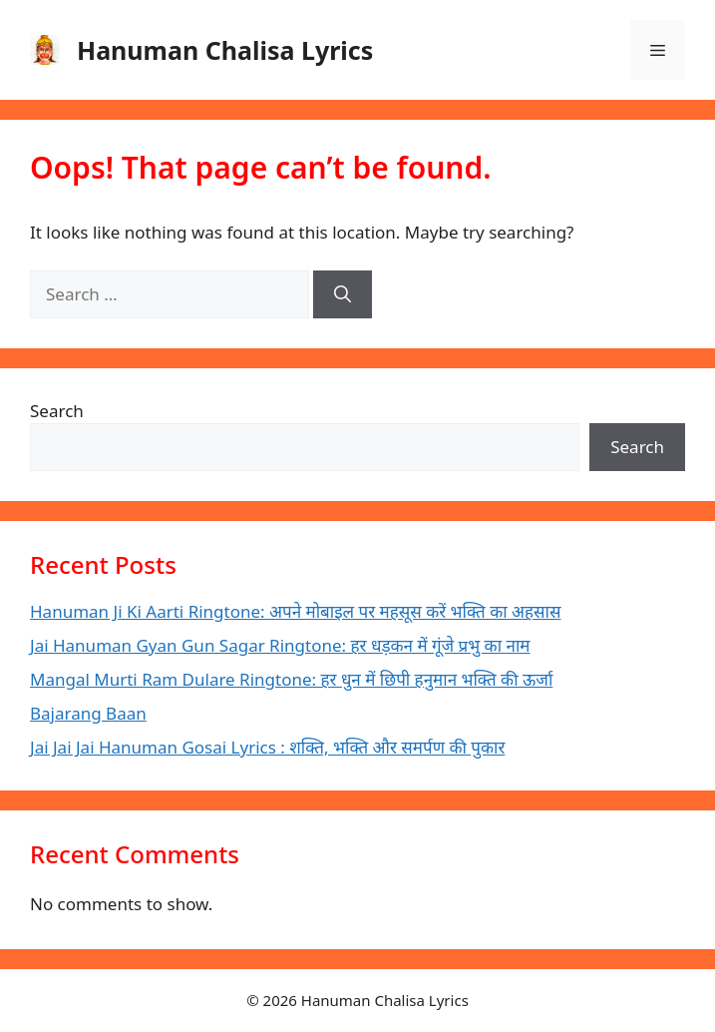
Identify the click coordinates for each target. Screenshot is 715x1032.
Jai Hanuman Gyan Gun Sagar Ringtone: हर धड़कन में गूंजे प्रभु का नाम (280, 645)
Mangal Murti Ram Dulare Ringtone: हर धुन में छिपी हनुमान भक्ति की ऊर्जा (291, 679)
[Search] (342, 294)
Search (57, 410)
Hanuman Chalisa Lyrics (225, 50)
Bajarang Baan (88, 713)
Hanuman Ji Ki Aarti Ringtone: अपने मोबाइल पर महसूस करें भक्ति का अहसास (295, 611)
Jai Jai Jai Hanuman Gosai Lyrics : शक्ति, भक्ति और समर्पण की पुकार (267, 747)
